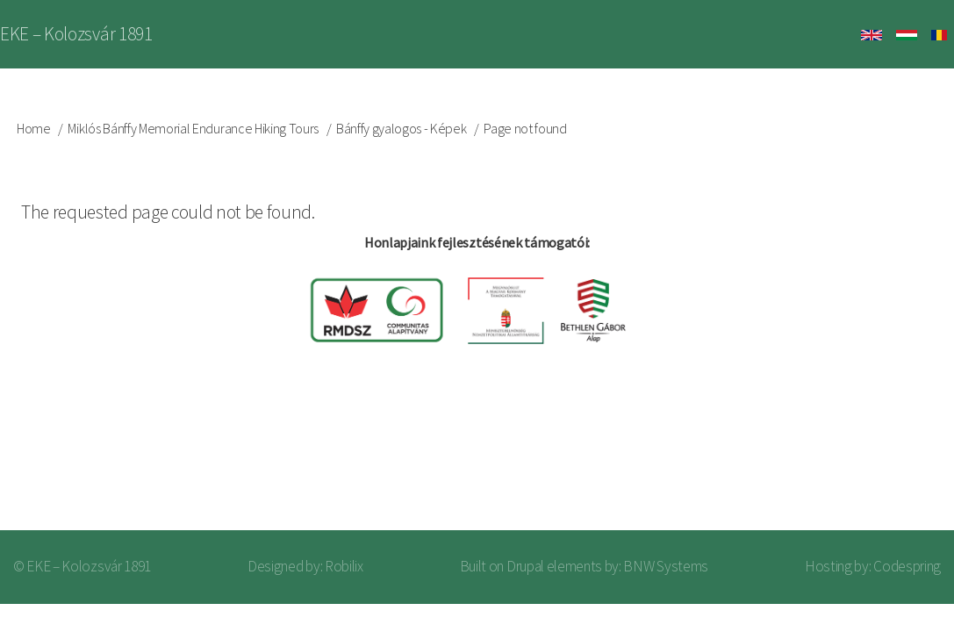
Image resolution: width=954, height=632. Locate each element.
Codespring (907, 566)
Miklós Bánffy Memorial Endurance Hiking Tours (193, 128)
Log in (892, 460)
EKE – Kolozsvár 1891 (76, 34)
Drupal (525, 566)
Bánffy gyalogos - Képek (401, 128)
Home (34, 128)
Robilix (344, 566)
